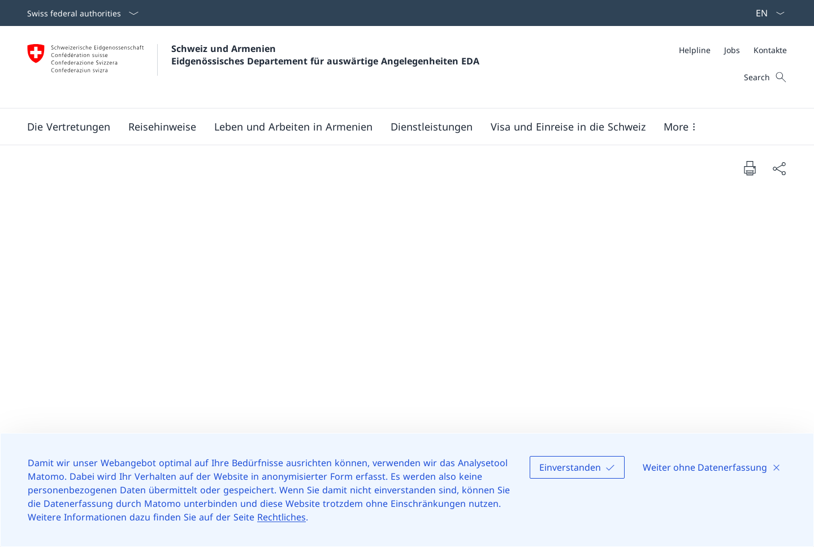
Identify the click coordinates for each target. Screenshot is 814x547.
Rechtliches (281, 517)
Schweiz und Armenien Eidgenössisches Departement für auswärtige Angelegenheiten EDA (325, 54)
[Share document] (779, 168)
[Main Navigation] (398, 126)
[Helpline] (694, 50)
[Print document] (749, 167)
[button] (68, 126)
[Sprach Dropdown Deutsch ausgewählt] (766, 13)
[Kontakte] (770, 50)
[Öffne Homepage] (253, 67)
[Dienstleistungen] (432, 126)
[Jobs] (732, 50)
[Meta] (733, 50)
